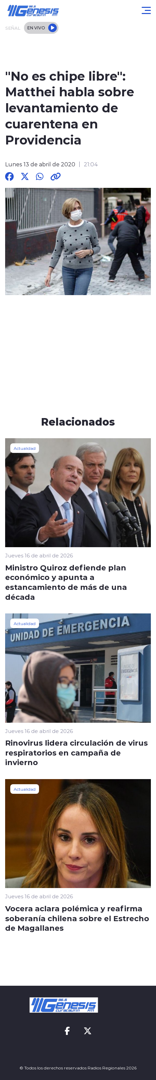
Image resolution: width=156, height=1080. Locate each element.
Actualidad (25, 448)
